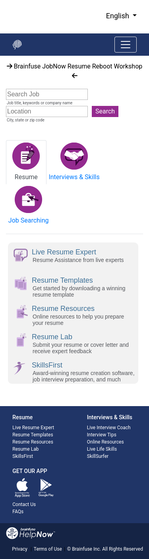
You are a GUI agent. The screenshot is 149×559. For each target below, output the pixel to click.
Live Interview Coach (109, 427)
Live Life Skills (102, 449)
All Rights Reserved (122, 549)
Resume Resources (32, 442)
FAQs (17, 511)
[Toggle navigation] (125, 45)
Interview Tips (101, 435)
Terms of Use (48, 549)
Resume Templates (32, 435)
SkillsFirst (22, 456)
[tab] (26, 162)
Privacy (19, 549)
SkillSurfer (97, 456)
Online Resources (105, 442)
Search (105, 111)
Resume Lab (25, 449)
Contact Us (24, 504)
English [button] (118, 16)
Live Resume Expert (33, 427)
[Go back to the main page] (17, 44)
